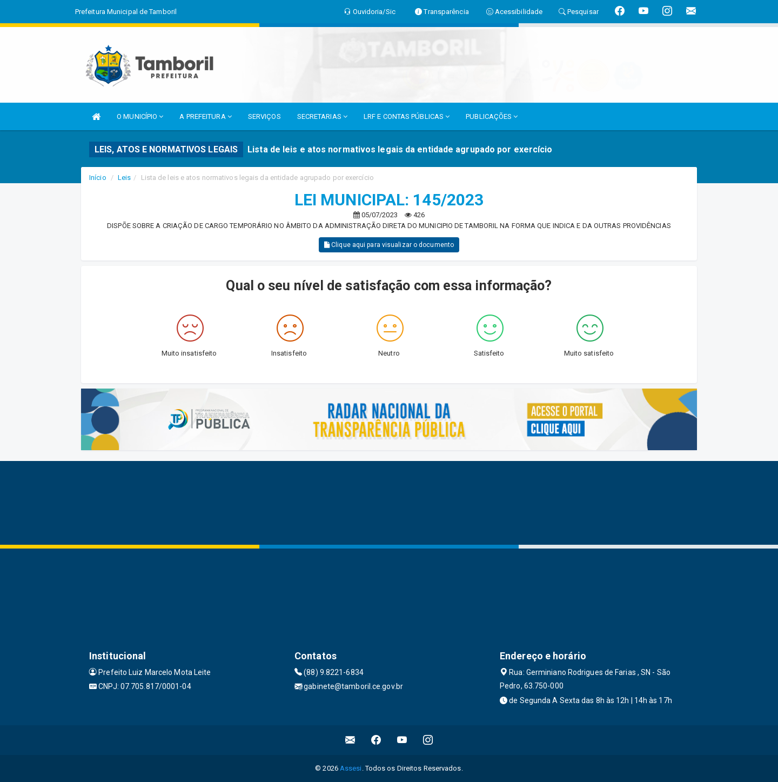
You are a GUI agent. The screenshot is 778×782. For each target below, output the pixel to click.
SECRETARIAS (322, 116)
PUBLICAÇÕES (492, 116)
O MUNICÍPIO (140, 116)
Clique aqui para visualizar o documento (389, 245)
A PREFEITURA (205, 116)
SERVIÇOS (264, 116)
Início (97, 177)
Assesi (351, 768)
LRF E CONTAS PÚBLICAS (407, 116)
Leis (124, 177)
